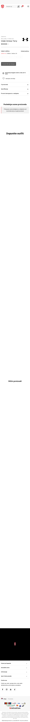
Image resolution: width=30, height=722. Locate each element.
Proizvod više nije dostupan (8, 64)
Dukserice (3, 36)
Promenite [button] (10, 699)
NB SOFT (17, 720)
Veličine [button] (9, 53)
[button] (12, 6)
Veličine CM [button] (14, 53)
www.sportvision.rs (9, 720)
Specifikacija (14, 89)
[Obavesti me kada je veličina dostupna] (2, 57)
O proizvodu (14, 84)
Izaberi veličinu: (5, 51)
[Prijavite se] (22, 6)
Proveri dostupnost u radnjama (14, 93)
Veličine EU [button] (3, 53)
